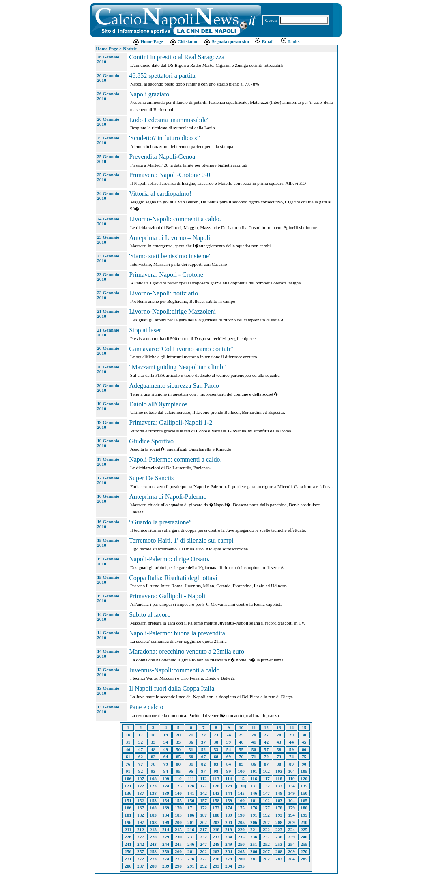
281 (253, 858)
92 (140, 771)
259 (165, 851)
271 (128, 858)
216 (190, 829)
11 (253, 727)
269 (291, 851)
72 (266, 756)
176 (253, 807)
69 (228, 756)
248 (216, 844)
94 (165, 771)
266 (253, 851)
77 (140, 763)
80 (178, 763)
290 (178, 866)
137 (140, 793)
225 (304, 829)
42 (266, 742)
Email (264, 41)
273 (153, 858)
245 (178, 844)
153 (153, 800)
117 (266, 778)
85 (241, 763)
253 (278, 844)
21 (191, 734)
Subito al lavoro (149, 614)
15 (304, 727)
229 (165, 836)
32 (140, 742)
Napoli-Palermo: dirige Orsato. (169, 559)
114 (228, 778)
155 (178, 800)
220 (241, 829)
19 (165, 734)
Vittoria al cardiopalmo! (160, 193)
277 (203, 858)
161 (253, 800)
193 (278, 815)
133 (278, 785)
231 (190, 836)
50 (178, 749)
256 (128, 851)
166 (128, 807)
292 (203, 866)
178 (278, 807)
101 (253, 771)
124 (165, 785)
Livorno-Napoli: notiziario (163, 293)
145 (241, 793)
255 (304, 844)
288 (153, 866)
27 (266, 734)
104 (291, 771)
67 (203, 756)
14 (291, 727)
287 (140, 866)
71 (253, 756)
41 (253, 742)
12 (266, 727)
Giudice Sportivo (151, 441)
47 (140, 749)
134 (291, 785)
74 (291, 756)
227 (140, 836)
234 (228, 836)
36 (191, 742)
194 (291, 815)
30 (304, 734)
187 (203, 815)
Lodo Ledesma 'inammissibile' (168, 119)
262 (203, 851)
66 (191, 756)
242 (140, 844)
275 (178, 858)
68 (216, 756)
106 (128, 778)
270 (304, 851)
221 (253, 829)
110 (178, 778)
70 (241, 756)
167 (140, 807)
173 (216, 807)
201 (190, 822)
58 (279, 749)
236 (253, 836)
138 (153, 793)
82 (203, 763)
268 (278, 851)
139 (165, 793)
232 (203, 836)
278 (216, 858)
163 (278, 800)
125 (178, 785)
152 (140, 800)
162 (266, 800)
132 (266, 785)
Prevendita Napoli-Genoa (162, 156)
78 (153, 763)
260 (178, 851)
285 (304, 858)
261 (190, 851)
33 (153, 742)
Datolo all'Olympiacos (158, 404)
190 (241, 815)
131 (253, 785)
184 (165, 815)
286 (128, 866)
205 (241, 822)
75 (304, 756)
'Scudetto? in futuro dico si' (164, 138)
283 (278, 858)
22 (203, 734)
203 (216, 822)
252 (266, 844)
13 (279, 727)
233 (216, 836)
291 (190, 866)
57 (266, 749)
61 (128, 756)
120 (304, 778)
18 (153, 734)
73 (279, 756)
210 (304, 822)
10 (241, 727)
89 (291, 763)
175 (241, 807)
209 (291, 822)
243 (153, 844)
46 (128, 749)
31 (128, 742)
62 (140, 756)
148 (278, 793)
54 (228, 749)
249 (228, 844)
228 (153, 836)
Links (290, 41)
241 (128, 844)
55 (241, 749)
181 (128, 815)
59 (291, 749)
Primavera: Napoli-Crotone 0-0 (169, 174)
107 (140, 778)
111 (191, 778)
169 (165, 807)
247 (203, 844)
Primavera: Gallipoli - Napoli (167, 596)
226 (128, 836)
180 (304, 807)
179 (291, 807)
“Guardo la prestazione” (160, 522)
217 (203, 829)
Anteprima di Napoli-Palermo (167, 496)
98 (216, 771)
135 (304, 785)
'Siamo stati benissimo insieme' (169, 255)
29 (291, 734)
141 (190, 793)
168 (153, 807)
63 (153, 756)
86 (253, 763)
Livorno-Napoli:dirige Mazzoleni (172, 311)
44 (291, 742)
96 (191, 771)
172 (203, 807)
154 (165, 800)
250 (241, 844)
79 (165, 763)
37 (203, 742)
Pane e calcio (146, 707)
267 (266, 851)
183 (153, 815)
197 (140, 822)
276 (190, 858)
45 (304, 742)
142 (203, 793)
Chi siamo (184, 41)
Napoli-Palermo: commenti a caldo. (175, 459)
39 (228, 742)
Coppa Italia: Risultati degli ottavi (173, 577)
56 (253, 749)
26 (253, 734)
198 (153, 822)
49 (165, 749)
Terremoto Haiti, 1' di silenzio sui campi (181, 540)
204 (228, 822)
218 (216, 829)
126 (190, 785)
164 (291, 800)
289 (165, 866)
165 (304, 800)
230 (178, 836)
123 (153, 785)
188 (216, 815)
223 (278, 829)
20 (178, 734)
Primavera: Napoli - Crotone (166, 274)
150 (304, 793)
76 (128, 763)
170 (178, 807)
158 (216, 800)
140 (178, 793)
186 (190, 815)
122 (140, 785)
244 (165, 844)
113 (216, 778)
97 (203, 771)
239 (291, 836)
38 (216, 742)
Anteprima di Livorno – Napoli (169, 237)
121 (128, 785)
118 (278, 778)
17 (140, 734)
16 (128, 734)
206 (253, 822)
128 (216, 785)
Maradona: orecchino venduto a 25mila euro (186, 651)
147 (266, 793)
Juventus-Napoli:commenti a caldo (174, 670)
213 (153, 829)
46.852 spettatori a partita (162, 75)
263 (216, 851)
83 (216, 763)
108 (153, 778)
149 (291, 793)
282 (266, 858)
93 (153, 771)
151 (128, 800)
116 (253, 778)
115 (241, 778)
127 (203, 785)
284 (291, 858)
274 (165, 858)
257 (140, 851)
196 (128, 822)
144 (228, 793)
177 (266, 807)
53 (216, 749)
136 (128, 793)
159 (228, 800)
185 (178, 815)
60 (304, 749)
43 (279, 742)
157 (203, 800)
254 (291, 844)
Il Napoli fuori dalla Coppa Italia (171, 688)
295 (241, 866)
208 (278, 822)
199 (165, 822)
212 (140, 829)
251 (253, 844)
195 (304, 815)
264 (228, 851)
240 (304, 836)
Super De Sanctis (151, 478)
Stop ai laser (145, 330)
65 (178, 756)
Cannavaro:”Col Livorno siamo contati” (181, 348)
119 (291, 778)
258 (153, 851)
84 (228, 763)
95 (178, 771)
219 (228, 829)
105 (304, 771)
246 (190, 844)
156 (190, 800)
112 (203, 778)
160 (241, 800)
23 (216, 734)
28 (279, 734)
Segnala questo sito (226, 41)
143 (216, 793)
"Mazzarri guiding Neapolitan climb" (177, 367)
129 (228, 785)
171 (190, 807)
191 (253, 815)
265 (241, 851)
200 (178, 822)
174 (228, 807)
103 (278, 771)
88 (279, 763)
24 (228, 734)
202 (203, 822)
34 (165, 742)
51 (191, 749)
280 (241, 858)
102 (266, 771)
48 (153, 749)
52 (203, 749)
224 (291, 829)
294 (228, 866)
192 (266, 815)
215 (178, 829)
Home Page (148, 41)
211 (128, 829)
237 (266, 836)
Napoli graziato (149, 94)
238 (278, 836)
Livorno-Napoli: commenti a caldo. (175, 219)
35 (178, 742)
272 (140, 858)
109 (165, 778)
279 (228, 858)
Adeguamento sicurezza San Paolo (174, 385)
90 (304, 763)
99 (228, 771)
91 (128, 771)
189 (228, 815)
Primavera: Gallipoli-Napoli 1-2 (170, 422)
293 (216, 866)
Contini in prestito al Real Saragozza (176, 56)
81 (191, 763)
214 (165, 829)
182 (140, 815)
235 (241, 836)
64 (165, 756)
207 (266, 822)
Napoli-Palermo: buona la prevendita (177, 633)
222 (266, 829)
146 (253, 793)
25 (241, 734)
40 (241, 742)
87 (266, 763)
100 (241, 771)
